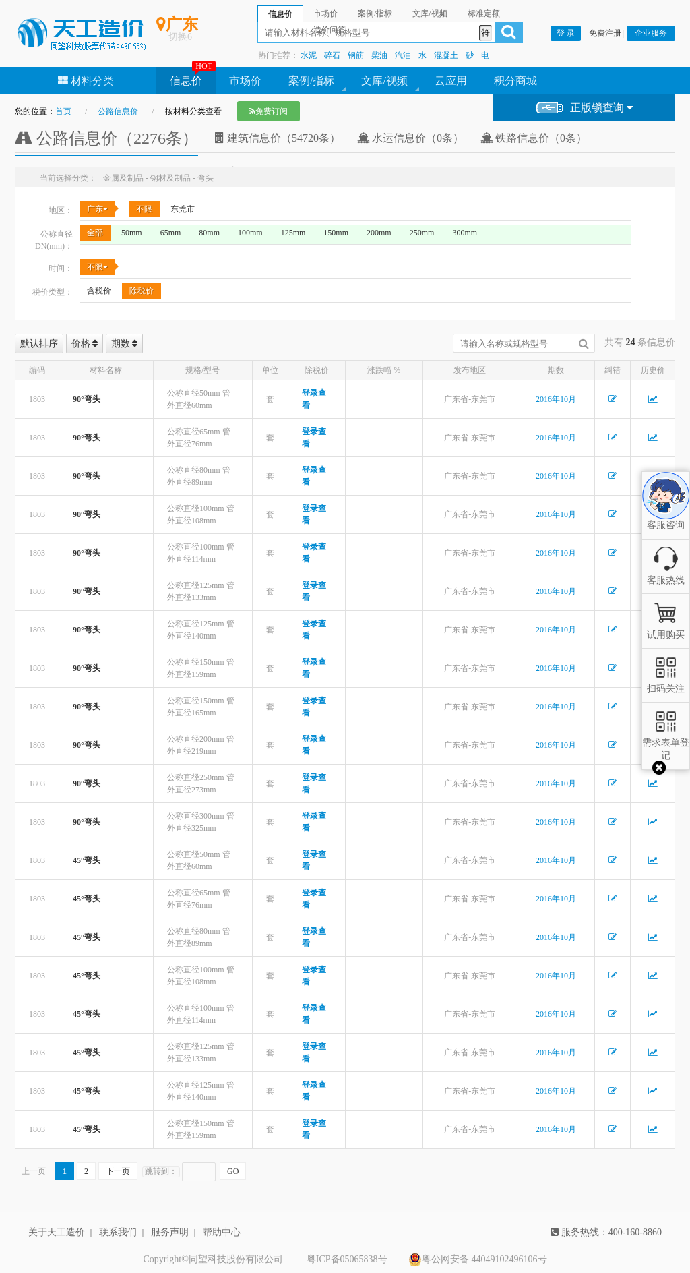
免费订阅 (268, 111)
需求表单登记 (665, 743)
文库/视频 (384, 80)
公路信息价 (118, 111)
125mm (293, 232)
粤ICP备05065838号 (347, 1259)
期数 (124, 343)
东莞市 (182, 209)
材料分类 (86, 80)
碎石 (332, 55)
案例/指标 (311, 80)
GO (233, 1171)
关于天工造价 (56, 1232)
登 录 (566, 33)
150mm (335, 232)
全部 (95, 232)
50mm (131, 232)
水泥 (309, 55)
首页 (63, 111)
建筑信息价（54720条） (277, 138)
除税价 (141, 290)
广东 (97, 209)
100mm (250, 232)
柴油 (379, 55)
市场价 (245, 80)
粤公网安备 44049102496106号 (477, 1259)
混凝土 (446, 55)
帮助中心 (222, 1232)
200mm (379, 232)
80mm (209, 232)
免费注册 (605, 33)
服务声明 (170, 1232)
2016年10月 (556, 399)
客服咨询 (666, 514)
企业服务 (651, 33)
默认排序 (39, 343)
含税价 (99, 290)
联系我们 (118, 1232)
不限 (144, 209)
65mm (170, 232)
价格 (84, 343)
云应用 (451, 80)
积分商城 (515, 80)
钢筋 (356, 55)
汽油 (403, 55)
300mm (464, 232)
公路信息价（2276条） (106, 138)
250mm (422, 232)
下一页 (118, 1171)
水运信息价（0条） (410, 138)
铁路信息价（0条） (533, 138)
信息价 (186, 80)
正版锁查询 (584, 108)
